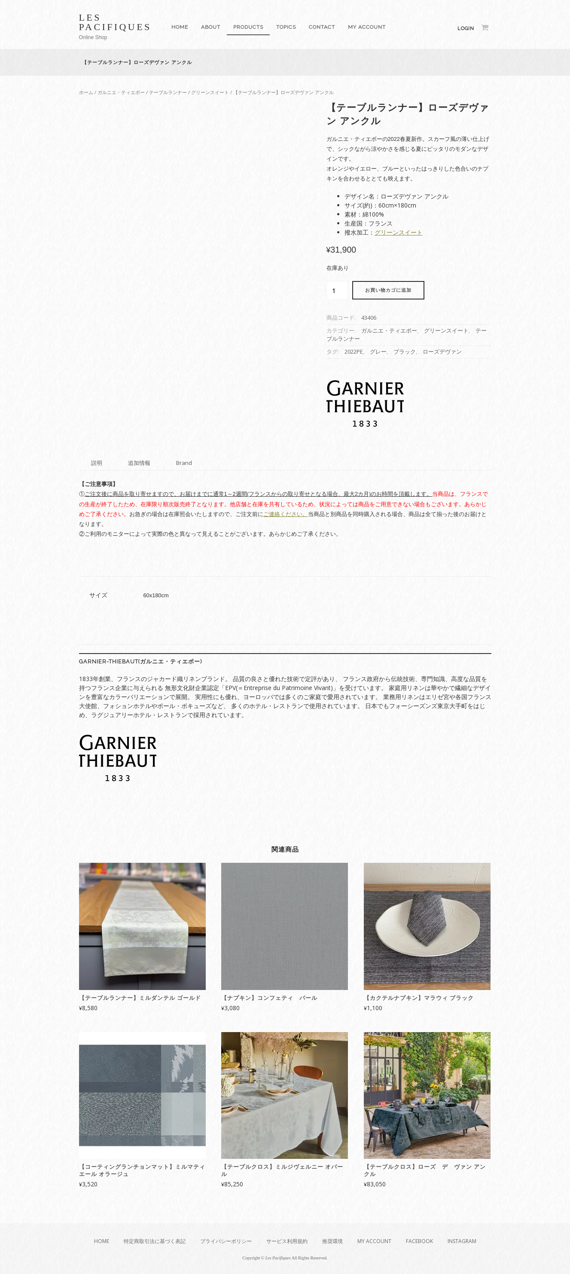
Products (248, 27)
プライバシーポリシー (226, 1241)
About (210, 27)
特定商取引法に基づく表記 (155, 1241)
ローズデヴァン (442, 351)
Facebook (419, 1241)
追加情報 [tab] (139, 463)
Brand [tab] (184, 463)
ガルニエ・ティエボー (121, 92)
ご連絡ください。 (285, 514)
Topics (286, 27)
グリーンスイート (210, 92)
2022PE (353, 351)
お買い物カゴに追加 (388, 290)
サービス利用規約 (287, 1241)
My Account (367, 27)
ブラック (404, 351)
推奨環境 (332, 1241)
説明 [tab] (96, 463)
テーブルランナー (168, 92)
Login (465, 28)
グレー (378, 351)
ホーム (86, 92)
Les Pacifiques (115, 22)
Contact (322, 27)
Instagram (462, 1241)
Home (179, 27)
